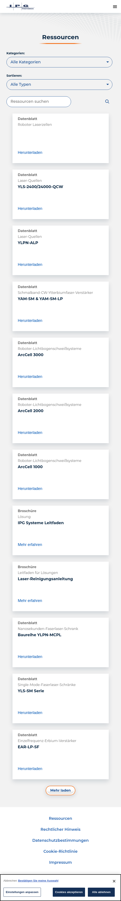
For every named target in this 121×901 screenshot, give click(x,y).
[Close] (114, 881)
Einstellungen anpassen (22, 892)
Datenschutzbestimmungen (60, 840)
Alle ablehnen (101, 892)
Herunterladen (30, 152)
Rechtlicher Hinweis (60, 829)
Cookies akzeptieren (69, 892)
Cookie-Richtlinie (60, 851)
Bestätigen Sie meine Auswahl (38, 880)
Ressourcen (60, 818)
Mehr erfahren (30, 548)
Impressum (60, 862)
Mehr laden (60, 790)
